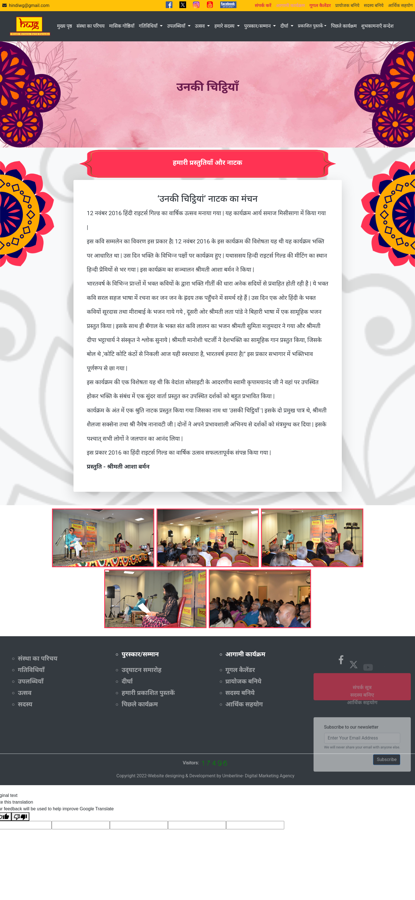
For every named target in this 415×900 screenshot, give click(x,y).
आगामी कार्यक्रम (245, 654)
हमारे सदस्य (225, 26)
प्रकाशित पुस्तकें (310, 26)
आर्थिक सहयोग (400, 5)
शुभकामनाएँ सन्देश (377, 26)
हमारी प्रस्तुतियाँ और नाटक (207, 163)
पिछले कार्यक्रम (344, 26)
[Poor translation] (20, 816)
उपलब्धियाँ (176, 26)
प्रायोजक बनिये (347, 5)
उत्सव (200, 26)
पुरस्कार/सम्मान (258, 26)
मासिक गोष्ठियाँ (121, 26)
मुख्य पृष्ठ (64, 26)
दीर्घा (284, 26)
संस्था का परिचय (91, 26)
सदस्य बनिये (373, 5)
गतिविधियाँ (149, 26)
